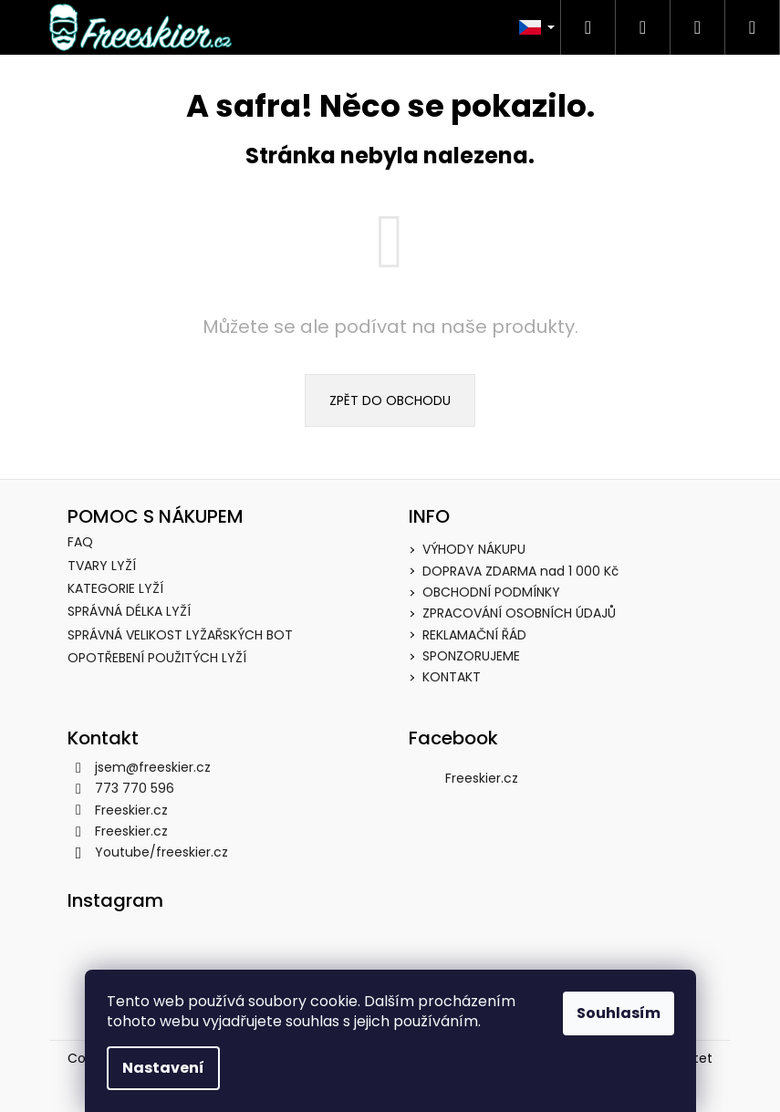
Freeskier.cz (131, 810)
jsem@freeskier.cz (153, 767)
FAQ (80, 542)
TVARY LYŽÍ (102, 566)
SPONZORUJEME (471, 656)
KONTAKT (451, 677)
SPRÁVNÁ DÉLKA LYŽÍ (129, 611)
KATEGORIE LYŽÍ (115, 589)
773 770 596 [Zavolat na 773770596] (134, 788)
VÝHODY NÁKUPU (473, 549)
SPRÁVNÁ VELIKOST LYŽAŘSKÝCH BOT (180, 635)
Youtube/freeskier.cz (161, 852)
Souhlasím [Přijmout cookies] (618, 1013)
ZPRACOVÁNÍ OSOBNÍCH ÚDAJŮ (519, 613)
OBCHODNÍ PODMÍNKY (491, 592)
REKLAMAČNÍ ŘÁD (474, 635)
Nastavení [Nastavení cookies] (163, 1067)
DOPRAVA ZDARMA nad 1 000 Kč (520, 571)
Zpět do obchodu (390, 400)
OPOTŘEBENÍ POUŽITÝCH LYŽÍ (157, 658)
